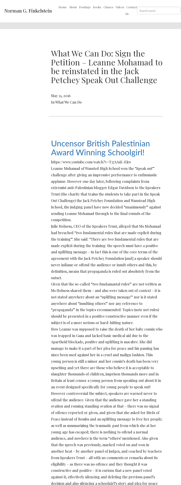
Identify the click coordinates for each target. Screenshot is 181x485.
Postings (85, 7)
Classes (108, 7)
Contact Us (131, 10)
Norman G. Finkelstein (28, 10)
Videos (120, 7)
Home (63, 7)
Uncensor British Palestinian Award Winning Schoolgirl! (100, 147)
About (73, 7)
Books (97, 7)
